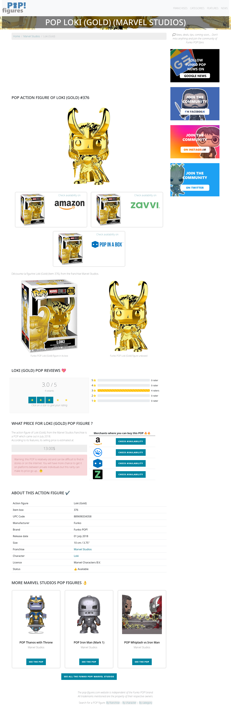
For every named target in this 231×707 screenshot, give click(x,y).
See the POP (36, 655)
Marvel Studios (83, 542)
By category (145, 696)
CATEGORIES (197, 8)
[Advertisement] (89, 64)
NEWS (224, 8)
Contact (125, 702)
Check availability (130, 434)
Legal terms (138, 702)
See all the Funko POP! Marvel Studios (89, 669)
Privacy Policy (155, 702)
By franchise (113, 696)
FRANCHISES (180, 8)
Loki (76, 549)
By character (129, 696)
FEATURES (212, 8)
